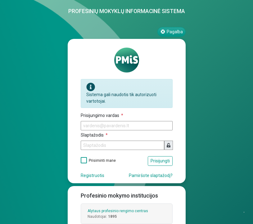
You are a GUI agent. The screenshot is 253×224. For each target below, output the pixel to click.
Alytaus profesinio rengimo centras (118, 211)
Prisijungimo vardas (100, 115)
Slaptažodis (93, 135)
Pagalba (171, 31)
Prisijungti (160, 160)
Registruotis (92, 175)
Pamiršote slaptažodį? (151, 175)
